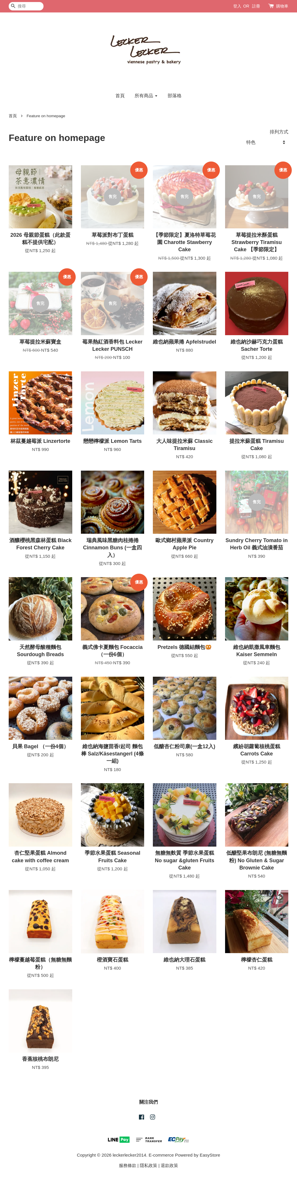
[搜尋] (26, 6)
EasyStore (210, 1155)
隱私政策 (148, 1165)
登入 (237, 6)
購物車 (282, 6)
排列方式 (279, 131)
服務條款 (127, 1165)
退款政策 (169, 1165)
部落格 (175, 95)
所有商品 (146, 95)
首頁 (120, 95)
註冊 (256, 6)
